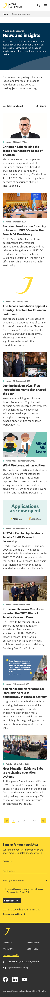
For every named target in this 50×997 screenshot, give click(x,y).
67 (34, 820)
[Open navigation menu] (45, 5)
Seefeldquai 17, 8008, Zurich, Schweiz (23, 961)
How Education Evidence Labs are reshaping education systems (23, 772)
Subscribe (9, 900)
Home (5, 14)
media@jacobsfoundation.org (20, 88)
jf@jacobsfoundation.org (18, 967)
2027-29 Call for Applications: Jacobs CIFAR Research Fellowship (23, 537)
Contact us (7, 942)
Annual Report (33, 942)
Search (41, 105)
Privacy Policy (25, 892)
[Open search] (39, 5)
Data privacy (32, 949)
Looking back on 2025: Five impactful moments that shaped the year (24, 389)
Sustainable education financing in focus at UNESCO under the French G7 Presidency (24, 230)
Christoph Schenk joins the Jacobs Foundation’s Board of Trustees (23, 151)
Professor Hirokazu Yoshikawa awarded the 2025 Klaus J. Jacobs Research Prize (23, 613)
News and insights (11, 955)
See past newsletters (12, 914)
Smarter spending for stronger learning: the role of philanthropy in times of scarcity (25, 693)
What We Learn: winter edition (24, 465)
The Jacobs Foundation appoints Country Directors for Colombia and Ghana (25, 310)
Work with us (8, 949)
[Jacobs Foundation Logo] (12, 5)
